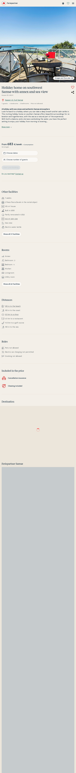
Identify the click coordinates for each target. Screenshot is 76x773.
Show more (7, 127)
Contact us (19, 174)
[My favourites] (68, 3)
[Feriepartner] (10, 3)
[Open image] (38, 44)
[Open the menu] (73, 3)
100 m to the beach (13, 306)
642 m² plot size (11, 219)
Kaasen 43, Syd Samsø (12, 100)
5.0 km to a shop (12, 314)
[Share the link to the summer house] (72, 92)
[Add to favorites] (72, 87)
